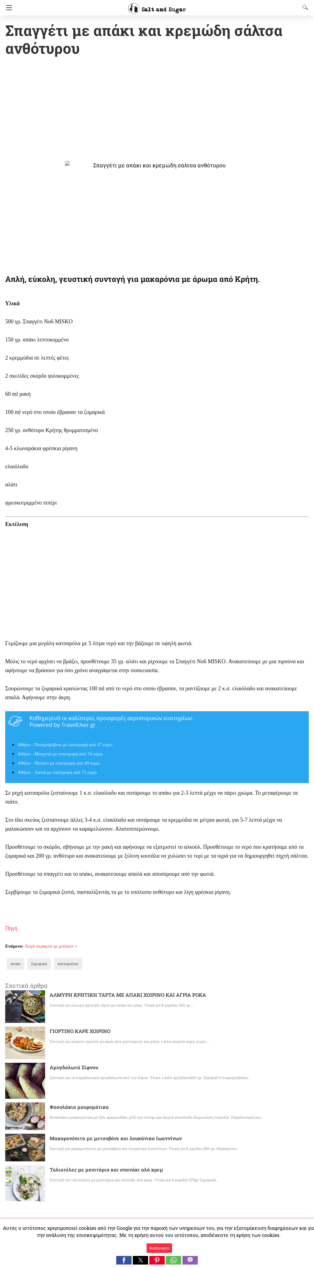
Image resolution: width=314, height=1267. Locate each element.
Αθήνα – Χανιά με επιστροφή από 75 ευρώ (57, 772)
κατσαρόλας (63, 964)
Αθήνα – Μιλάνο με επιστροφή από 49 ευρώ (58, 763)
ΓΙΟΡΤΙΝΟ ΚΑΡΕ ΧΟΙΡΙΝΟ (81, 1031)
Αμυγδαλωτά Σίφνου (71, 1067)
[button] (124, 1260)
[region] (157, 110)
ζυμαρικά (36, 964)
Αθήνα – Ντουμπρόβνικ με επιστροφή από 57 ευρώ (65, 745)
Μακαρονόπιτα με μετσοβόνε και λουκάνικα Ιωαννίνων (107, 1138)
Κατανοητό (159, 1248)
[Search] (303, 7)
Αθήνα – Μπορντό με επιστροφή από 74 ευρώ (59, 754)
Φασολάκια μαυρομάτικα (76, 1107)
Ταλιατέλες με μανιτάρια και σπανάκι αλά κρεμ (99, 1170)
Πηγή (11, 929)
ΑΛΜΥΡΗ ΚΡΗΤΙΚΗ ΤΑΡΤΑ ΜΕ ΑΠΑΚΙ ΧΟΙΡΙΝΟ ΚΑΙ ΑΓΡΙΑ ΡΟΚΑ (127, 995)
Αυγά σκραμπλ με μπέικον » (51, 946)
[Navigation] (7, 7)
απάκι (14, 964)
